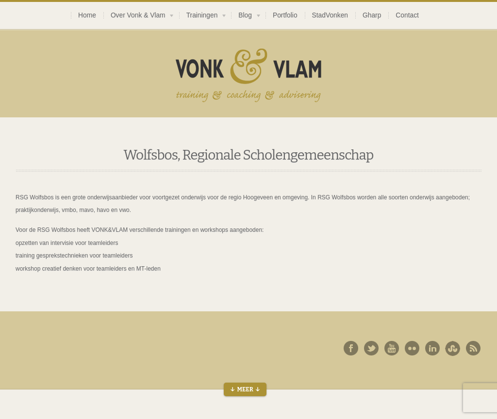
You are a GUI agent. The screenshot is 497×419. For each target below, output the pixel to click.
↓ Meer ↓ (245, 389)
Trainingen (203, 16)
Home (87, 15)
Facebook (351, 348)
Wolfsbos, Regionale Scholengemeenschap (248, 155)
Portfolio (285, 15)
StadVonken (330, 15)
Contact (407, 15)
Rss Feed (473, 348)
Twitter (371, 348)
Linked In (432, 348)
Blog (246, 16)
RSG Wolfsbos (34, 197)
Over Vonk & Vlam (139, 16)
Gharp (372, 15)
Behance (453, 348)
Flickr (412, 348)
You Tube (391, 348)
